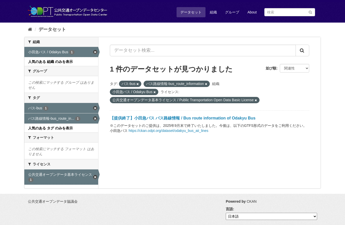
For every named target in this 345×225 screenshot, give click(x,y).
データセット (191, 12)
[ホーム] (30, 29)
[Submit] (310, 12)
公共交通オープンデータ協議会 (53, 201)
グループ (232, 12)
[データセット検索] (289, 12)
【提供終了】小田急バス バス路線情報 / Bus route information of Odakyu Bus (182, 118)
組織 (213, 12)
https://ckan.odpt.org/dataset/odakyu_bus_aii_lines (168, 131)
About (252, 12)
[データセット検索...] (203, 50)
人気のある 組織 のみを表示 (50, 62)
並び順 (271, 68)
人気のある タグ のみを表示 (50, 128)
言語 (229, 209)
